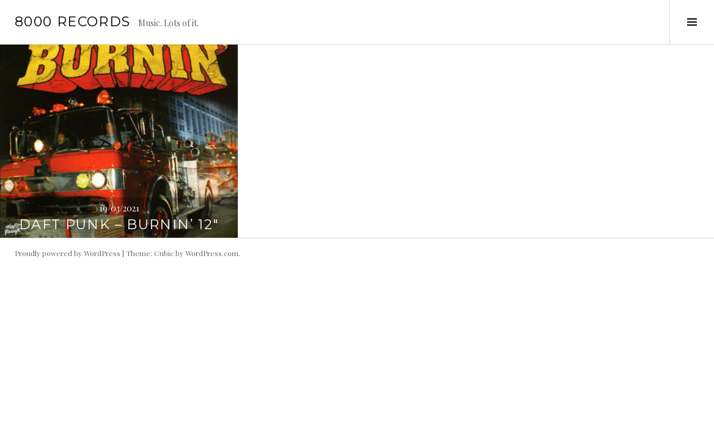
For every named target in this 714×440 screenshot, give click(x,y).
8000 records (73, 21)
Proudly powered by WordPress (67, 253)
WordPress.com (211, 253)
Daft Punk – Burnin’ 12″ (119, 224)
